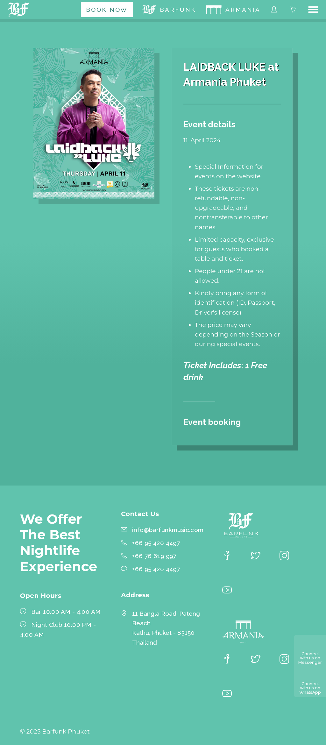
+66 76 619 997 (154, 555)
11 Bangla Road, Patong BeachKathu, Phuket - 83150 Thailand (166, 628)
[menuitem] (106, 9)
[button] (313, 9)
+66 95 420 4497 (156, 542)
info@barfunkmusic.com (167, 529)
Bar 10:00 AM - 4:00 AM (66, 611)
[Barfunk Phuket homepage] (19, 9)
